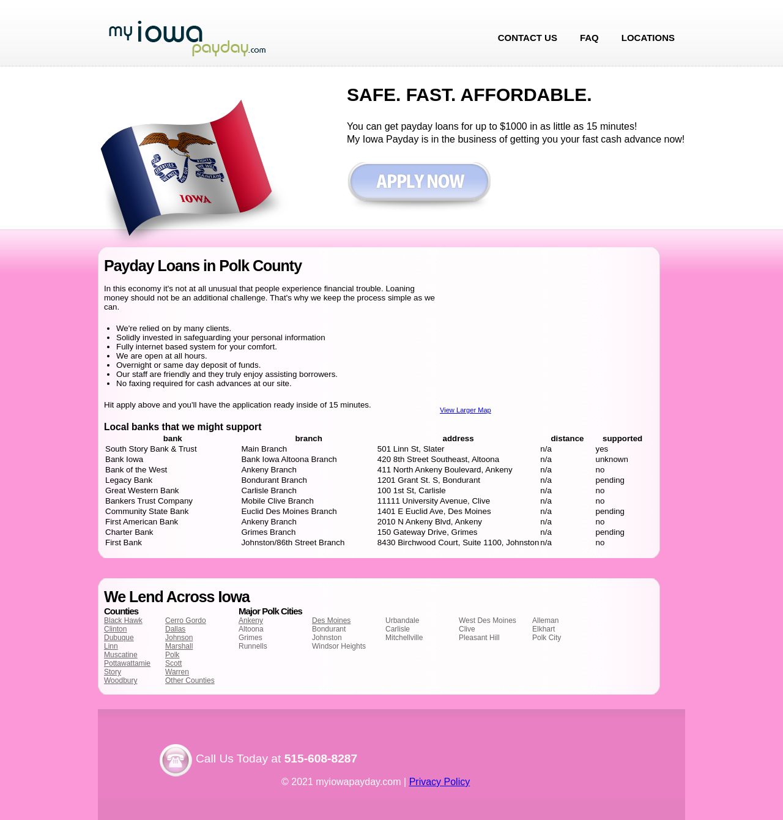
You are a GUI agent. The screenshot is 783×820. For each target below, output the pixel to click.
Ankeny (251, 620)
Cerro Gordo (185, 620)
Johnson (179, 637)
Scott (173, 663)
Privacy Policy (439, 782)
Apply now (419, 187)
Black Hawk (123, 620)
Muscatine (121, 654)
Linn (111, 646)
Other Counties (190, 680)
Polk (172, 654)
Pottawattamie (127, 663)
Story (112, 672)
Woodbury (120, 680)
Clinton (115, 629)
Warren (177, 672)
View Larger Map (465, 410)
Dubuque (119, 637)
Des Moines (331, 620)
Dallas (175, 629)
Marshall (179, 646)
